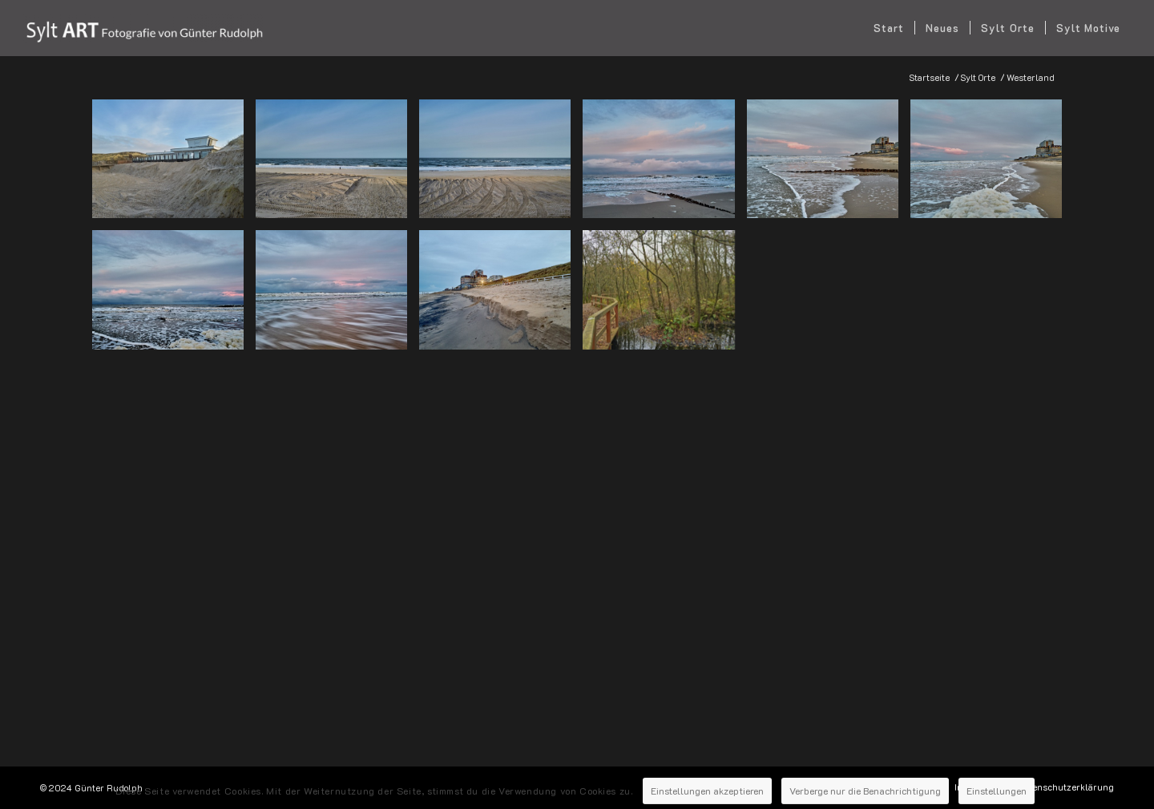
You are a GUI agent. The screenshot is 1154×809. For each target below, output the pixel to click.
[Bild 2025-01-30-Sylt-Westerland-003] (337, 164)
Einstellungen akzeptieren (694, 779)
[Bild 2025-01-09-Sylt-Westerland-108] (174, 295)
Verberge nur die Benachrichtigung (870, 779)
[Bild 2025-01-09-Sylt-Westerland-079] (828, 164)
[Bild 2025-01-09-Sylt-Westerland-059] (664, 164)
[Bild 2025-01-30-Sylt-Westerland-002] (174, 164)
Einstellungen (1016, 779)
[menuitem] (888, 28)
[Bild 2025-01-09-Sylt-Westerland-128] (337, 295)
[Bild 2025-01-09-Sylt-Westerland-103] (992, 164)
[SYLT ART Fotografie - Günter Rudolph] (143, 28)
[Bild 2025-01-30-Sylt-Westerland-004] (501, 164)
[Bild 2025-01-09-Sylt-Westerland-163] (501, 295)
